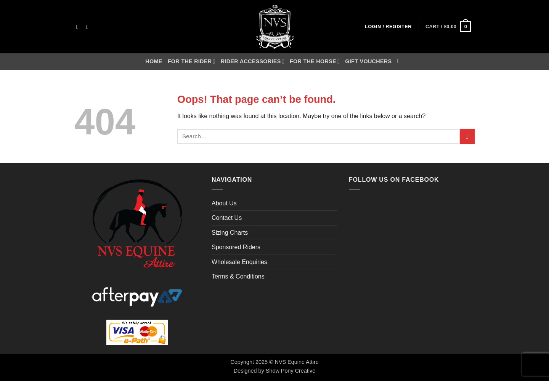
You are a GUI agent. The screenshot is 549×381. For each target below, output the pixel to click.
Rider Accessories (252, 61)
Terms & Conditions (238, 276)
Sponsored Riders (236, 247)
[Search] (400, 61)
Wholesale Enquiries (239, 262)
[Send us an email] (89, 26)
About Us (224, 203)
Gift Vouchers (368, 61)
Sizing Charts (230, 232)
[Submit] (467, 136)
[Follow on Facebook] (79, 26)
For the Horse (315, 61)
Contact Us (227, 218)
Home (153, 61)
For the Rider (191, 61)
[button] (388, 27)
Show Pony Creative (290, 371)
